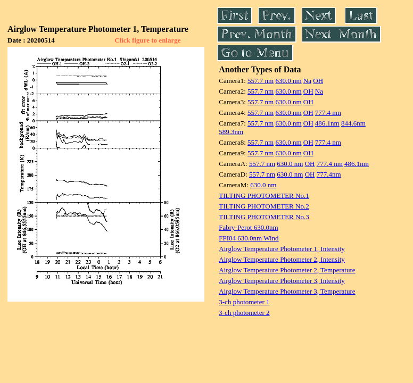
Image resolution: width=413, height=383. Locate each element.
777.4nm (329, 174)
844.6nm (353, 123)
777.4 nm (328, 112)
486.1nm (327, 123)
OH (318, 81)
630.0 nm (288, 81)
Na (307, 81)
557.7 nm (260, 81)
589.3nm (231, 132)
